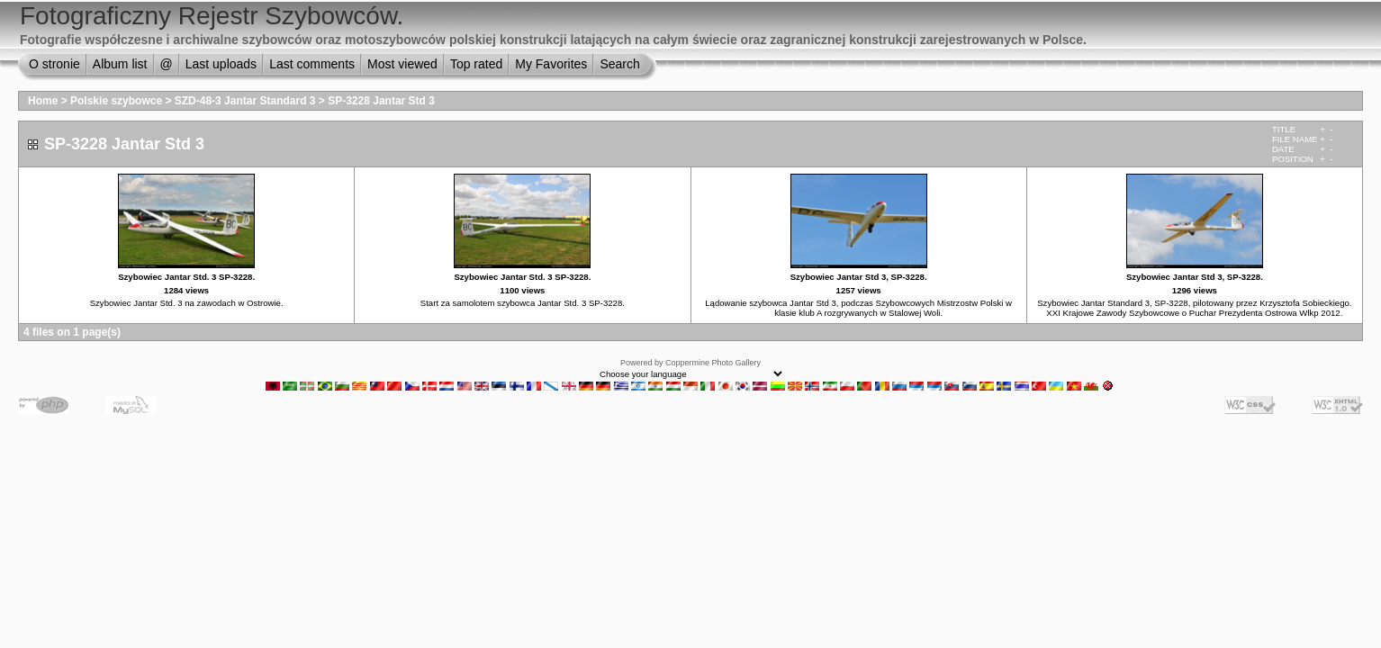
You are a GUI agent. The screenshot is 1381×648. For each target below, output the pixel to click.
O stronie (54, 64)
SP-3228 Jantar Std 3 (381, 100)
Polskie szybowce (116, 100)
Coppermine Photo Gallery (713, 362)
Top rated (476, 64)
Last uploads (221, 64)
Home (43, 100)
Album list (120, 64)
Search (619, 64)
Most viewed (402, 64)
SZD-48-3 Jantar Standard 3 (245, 100)
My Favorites (551, 64)
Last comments (312, 64)
